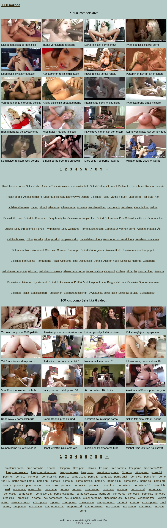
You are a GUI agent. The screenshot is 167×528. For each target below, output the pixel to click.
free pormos (118, 468)
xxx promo (145, 506)
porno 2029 (78, 476)
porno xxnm (25, 493)
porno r (6, 485)
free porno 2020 (153, 468)
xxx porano (35, 506)
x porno (54, 502)
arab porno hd (35, 468)
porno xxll (9, 493)
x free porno (40, 502)
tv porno (130, 497)
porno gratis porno (23, 480)
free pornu (87, 472)
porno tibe (80, 485)
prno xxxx (8, 497)
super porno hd (92, 497)
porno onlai (130, 480)
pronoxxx (23, 497)
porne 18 (156, 472)
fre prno (103, 468)
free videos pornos (108, 472)
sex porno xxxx (53, 497)
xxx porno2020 (93, 506)
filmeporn (64, 468)
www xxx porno (20, 502)
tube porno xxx (113, 497)
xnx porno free (105, 502)
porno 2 (63, 476)
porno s (18, 485)
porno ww (108, 489)
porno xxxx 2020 (86, 493)
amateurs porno (14, 468)
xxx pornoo (129, 506)
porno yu (104, 493)
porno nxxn (114, 480)
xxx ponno (19, 506)
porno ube (51, 489)
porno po (145, 480)
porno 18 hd (49, 476)
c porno (50, 468)
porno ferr (149, 476)
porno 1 (20, 476)
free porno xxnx (69, 472)
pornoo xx (119, 493)
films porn (78, 468)
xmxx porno (69, 502)
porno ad (105, 476)
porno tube (124, 485)
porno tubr (19, 489)
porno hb (42, 480)
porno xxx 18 (43, 493)
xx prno (134, 502)
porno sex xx (33, 485)
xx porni (122, 502)
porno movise (84, 480)
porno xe (122, 489)
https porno (141, 472)
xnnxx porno (86, 502)
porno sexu (51, 485)
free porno (135, 468)
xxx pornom (113, 506)
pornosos (133, 493)
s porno (36, 497)
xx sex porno (149, 502)
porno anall (120, 476)
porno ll (55, 480)
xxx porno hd (74, 506)
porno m (68, 480)
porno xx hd (137, 489)
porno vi (76, 489)
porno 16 (33, 476)
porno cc (136, 476)
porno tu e (109, 485)
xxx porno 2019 (54, 506)
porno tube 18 (142, 485)
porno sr (66, 485)
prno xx (159, 493)
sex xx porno (72, 497)
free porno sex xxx (17, 472)
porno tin (94, 485)
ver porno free (146, 497)
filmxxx (92, 468)
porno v (64, 489)
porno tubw (34, 489)
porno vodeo (91, 489)
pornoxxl (147, 493)
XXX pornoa (10, 5)
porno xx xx (154, 489)
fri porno (127, 472)
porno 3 (92, 476)
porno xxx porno (63, 493)
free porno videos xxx (43, 472)
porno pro (159, 480)
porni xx (8, 476)
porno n (99, 480)
